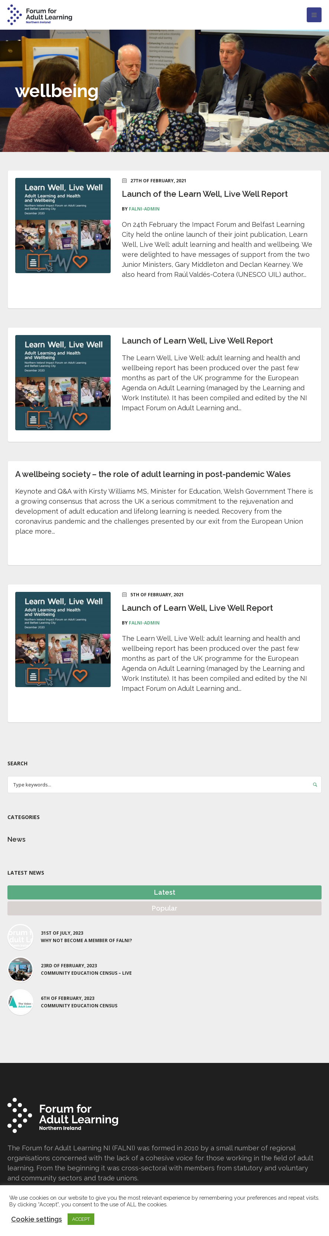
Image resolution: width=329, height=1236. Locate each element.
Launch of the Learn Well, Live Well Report (205, 194)
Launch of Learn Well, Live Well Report (197, 340)
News (16, 839)
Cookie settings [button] (36, 1219)
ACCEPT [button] (81, 1219)
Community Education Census (79, 1006)
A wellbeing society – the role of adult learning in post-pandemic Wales (153, 474)
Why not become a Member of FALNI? (86, 941)
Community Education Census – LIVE (86, 973)
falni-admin (144, 209)
